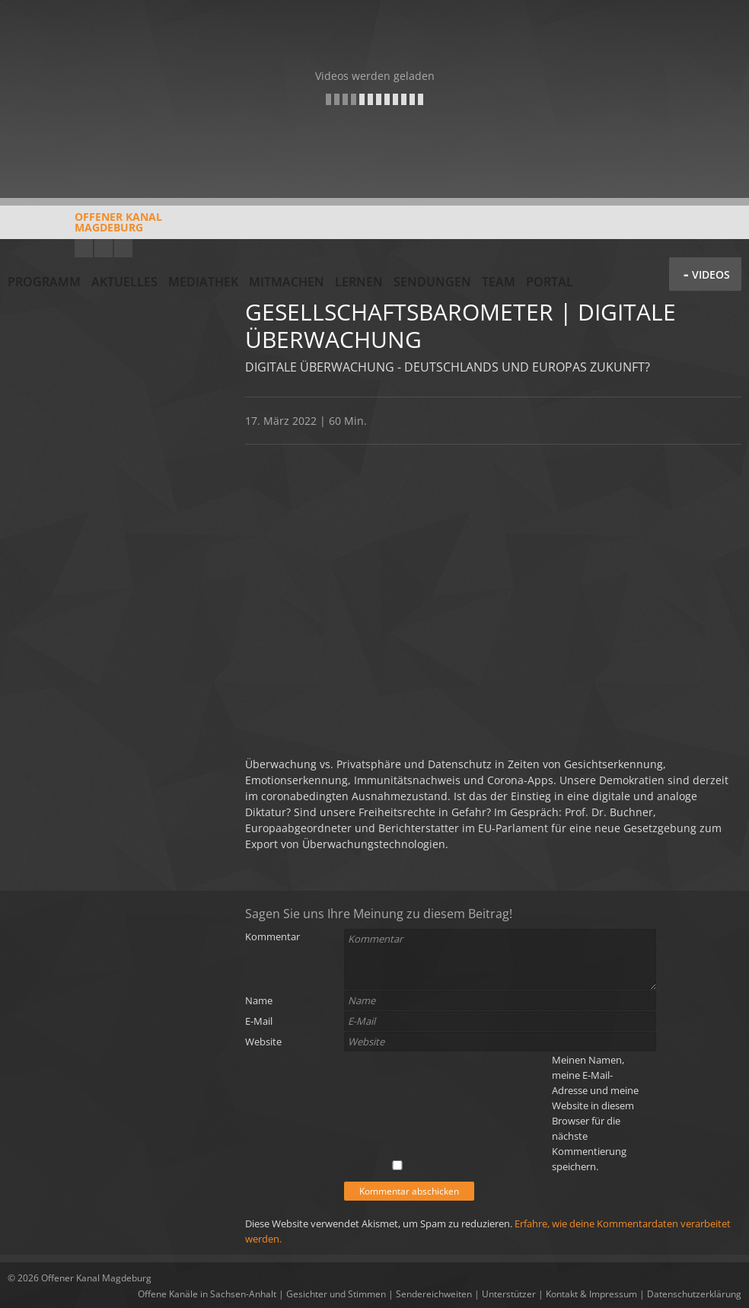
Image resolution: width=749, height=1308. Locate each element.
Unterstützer (509, 1293)
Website (263, 1041)
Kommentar (272, 936)
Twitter (123, 248)
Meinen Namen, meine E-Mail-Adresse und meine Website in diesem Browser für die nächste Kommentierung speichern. (595, 1113)
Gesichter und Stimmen (336, 1293)
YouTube (84, 248)
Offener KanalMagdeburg (85, 227)
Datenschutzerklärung (694, 1293)
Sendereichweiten (434, 1293)
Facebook (103, 248)
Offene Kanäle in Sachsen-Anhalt (207, 1293)
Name (259, 1000)
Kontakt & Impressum (591, 1293)
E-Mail (259, 1021)
